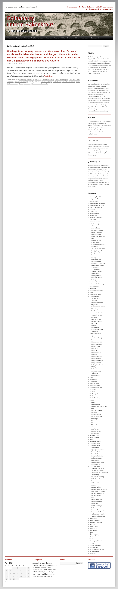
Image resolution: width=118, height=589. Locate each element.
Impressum (85, 38)
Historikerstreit (95, 479)
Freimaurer (93, 288)
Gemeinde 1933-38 (96, 313)
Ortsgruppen (94, 418)
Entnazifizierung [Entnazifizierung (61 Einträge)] (38, 572)
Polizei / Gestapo (94, 437)
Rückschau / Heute (95, 466)
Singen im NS (93, 528)
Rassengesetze (95, 327)
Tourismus (93, 539)
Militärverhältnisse (95, 385)
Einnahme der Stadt (96, 342)
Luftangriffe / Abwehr (97, 365)
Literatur (40, 38)
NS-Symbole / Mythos (96, 398)
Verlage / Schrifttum (95, 545)
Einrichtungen (95, 309)
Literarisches (93, 381)
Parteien (92, 427)
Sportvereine (94, 267)
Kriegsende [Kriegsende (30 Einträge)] (35, 563)
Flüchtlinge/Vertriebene (97, 244)
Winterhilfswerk (95, 425)
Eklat (92, 238)
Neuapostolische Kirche (98, 462)
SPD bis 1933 (95, 433)
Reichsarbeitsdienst (95, 443)
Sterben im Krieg (96, 371)
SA (92, 421)
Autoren (56, 38)
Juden (78, 82)
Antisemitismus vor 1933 (97, 205)
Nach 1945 (94, 323)
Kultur (93, 255)
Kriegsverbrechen (96, 358)
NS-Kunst (92, 392)
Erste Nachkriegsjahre (61, 80)
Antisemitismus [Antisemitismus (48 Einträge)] (37, 565)
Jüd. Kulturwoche (96, 319)
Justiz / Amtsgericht (95, 334)
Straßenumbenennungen (98, 510)
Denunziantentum (94, 213)
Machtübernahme (94, 383)
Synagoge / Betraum (97, 329)
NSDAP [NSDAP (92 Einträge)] (50, 576)
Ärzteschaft (93, 209)
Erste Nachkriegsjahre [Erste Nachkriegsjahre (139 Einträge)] (45, 574)
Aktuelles (19, 38)
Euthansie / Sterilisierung (97, 284)
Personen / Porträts (95, 435)
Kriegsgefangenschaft (97, 251)
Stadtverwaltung (95, 269)
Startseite (10, 38)
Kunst (91, 377)
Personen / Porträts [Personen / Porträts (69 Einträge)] (45, 563)
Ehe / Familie (93, 220)
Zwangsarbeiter (95, 375)
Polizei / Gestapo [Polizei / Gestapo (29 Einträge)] (52, 569)
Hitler (91, 292)
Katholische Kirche (96, 458)
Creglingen (94, 304)
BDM (92, 402)
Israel (92, 481)
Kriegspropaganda (96, 356)
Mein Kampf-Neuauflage (98, 491)
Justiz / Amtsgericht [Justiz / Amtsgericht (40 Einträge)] (48, 565)
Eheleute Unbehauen (68, 82)
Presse (91, 439)
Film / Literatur (95, 242)
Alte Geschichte (94, 201)
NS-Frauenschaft (96, 414)
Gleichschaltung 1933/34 (96, 290)
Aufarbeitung (95, 474)
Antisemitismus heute (97, 470)
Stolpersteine (95, 508)
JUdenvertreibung (12, 84)
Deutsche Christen (96, 454)
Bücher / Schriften (96, 232)
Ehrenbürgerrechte (95, 222)
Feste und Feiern (94, 286)
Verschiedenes (94, 547)
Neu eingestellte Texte (96, 387)
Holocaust (94, 317)
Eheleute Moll (57, 82)
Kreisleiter (94, 412)
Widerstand (93, 553)
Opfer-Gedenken (96, 261)
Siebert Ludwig (94, 526)
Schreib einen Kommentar (40, 84)
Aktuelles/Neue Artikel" (95, 96)
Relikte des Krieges (96, 506)
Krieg (91, 336)
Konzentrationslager (97, 321)
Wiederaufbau (95, 273)
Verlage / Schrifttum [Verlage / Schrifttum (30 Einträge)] (37, 576)
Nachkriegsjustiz (96, 495)
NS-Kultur (93, 389)
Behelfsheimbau (95, 404)
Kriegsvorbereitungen (97, 360)
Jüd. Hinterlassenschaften (98, 249)
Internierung (94, 246)
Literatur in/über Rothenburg (99, 489)
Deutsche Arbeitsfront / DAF (99, 406)
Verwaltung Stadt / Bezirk (97, 549)
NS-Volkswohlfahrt (96, 416)
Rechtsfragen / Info (96, 499)
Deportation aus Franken (98, 307)
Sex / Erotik (93, 524)
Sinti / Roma (93, 530)
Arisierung (38, 80)
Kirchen (93, 485)
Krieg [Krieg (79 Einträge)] (45, 576)
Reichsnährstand (94, 448)
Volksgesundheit (94, 551)
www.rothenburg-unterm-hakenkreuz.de (21, 7)
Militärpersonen (95, 367)
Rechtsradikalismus (96, 501)
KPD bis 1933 (95, 429)
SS (92, 423)
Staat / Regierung (94, 535)
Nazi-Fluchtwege (96, 259)
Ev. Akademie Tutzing (97, 477)
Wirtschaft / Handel (96, 278)
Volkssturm (94, 373)
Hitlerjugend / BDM (95, 294)
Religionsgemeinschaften (98, 265)
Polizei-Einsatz (95, 369)
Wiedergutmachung (21, 82)
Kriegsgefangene (96, 352)
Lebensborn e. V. (94, 379)
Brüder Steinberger (46, 82)
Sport (91, 532)
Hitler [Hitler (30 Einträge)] (33, 574)
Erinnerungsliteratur (97, 344)
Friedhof (93, 311)
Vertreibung (10, 82)
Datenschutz (95, 38)
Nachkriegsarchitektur (97, 493)
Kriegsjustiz (94, 354)
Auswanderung (95, 228)
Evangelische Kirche (97, 456)
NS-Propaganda (94, 394)
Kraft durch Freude (96, 410)
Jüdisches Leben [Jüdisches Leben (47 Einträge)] (46, 567)
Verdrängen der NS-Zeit (98, 516)
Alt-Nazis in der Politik (97, 468)
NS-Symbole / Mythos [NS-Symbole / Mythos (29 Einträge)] (49, 572)
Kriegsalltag (94, 348)
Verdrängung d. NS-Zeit (96, 541)
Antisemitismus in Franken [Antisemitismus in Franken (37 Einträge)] (39, 569)
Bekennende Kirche (96, 452)
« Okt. (6, 581)
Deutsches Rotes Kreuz (96, 217)
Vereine (92, 543)
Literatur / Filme (95, 487)
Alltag (93, 226)
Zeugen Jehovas (95, 464)
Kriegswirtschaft (96, 363)
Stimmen (49, 38)
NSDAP (92, 400)
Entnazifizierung (96, 240)
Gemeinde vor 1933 (96, 315)
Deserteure (94, 340)
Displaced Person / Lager (98, 236)
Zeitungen (94, 280)
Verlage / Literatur (96, 271)
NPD (92, 497)
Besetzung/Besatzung (97, 230)
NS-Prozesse (93, 396)
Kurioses (93, 257)
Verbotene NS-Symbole (98, 514)
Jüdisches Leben (74, 80)
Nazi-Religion (95, 460)
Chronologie (93, 211)
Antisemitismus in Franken (97, 203)
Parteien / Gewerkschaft (98, 263)
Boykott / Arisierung (48, 80)
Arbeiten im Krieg (96, 338)
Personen (93, 325)
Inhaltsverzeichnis (73, 38)
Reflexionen (94, 503)
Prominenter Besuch (95, 441)
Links (63, 38)
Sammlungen (93, 518)
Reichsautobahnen (95, 445)
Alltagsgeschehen (94, 199)
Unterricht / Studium (97, 512)
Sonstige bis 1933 (96, 431)
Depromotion (93, 215)
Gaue (92, 408)
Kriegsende (94, 350)
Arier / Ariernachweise (96, 207)
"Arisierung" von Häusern (26, 80)
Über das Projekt (30, 38)
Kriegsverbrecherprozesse (98, 253)
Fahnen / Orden (95, 346)
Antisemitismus (95, 298)
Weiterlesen (49, 76)
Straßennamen (94, 537)
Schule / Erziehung (95, 520)
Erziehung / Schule (95, 282)
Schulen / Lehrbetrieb (96, 522)
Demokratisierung (96, 234)
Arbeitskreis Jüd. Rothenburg (99, 472)
